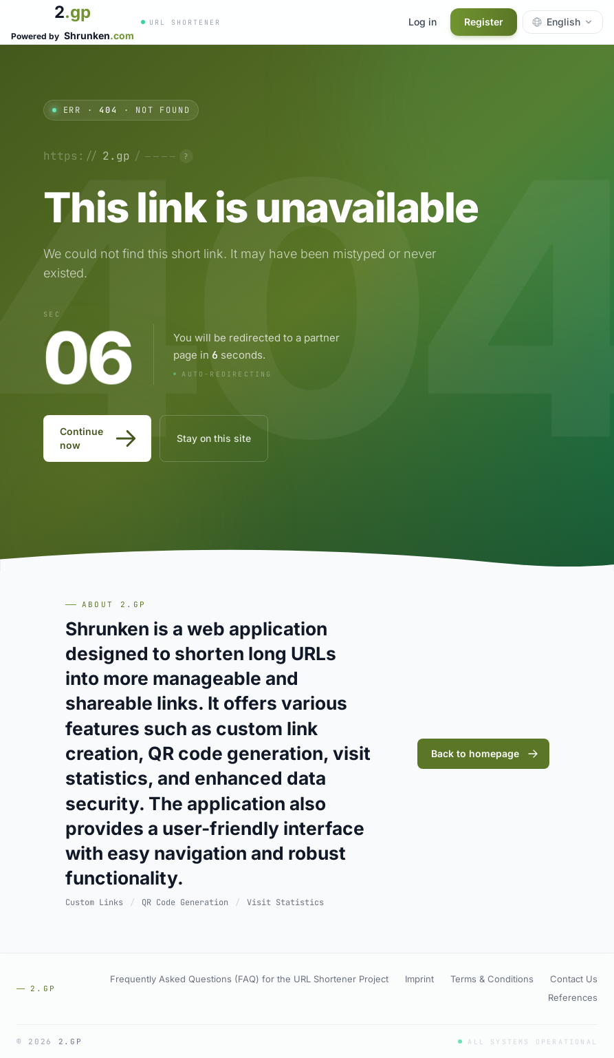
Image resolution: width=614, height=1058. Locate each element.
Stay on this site (214, 438)
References (572, 997)
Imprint (419, 978)
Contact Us (573, 978)
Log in (422, 22)
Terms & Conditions (492, 978)
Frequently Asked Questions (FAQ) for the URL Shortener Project (249, 978)
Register (483, 22)
